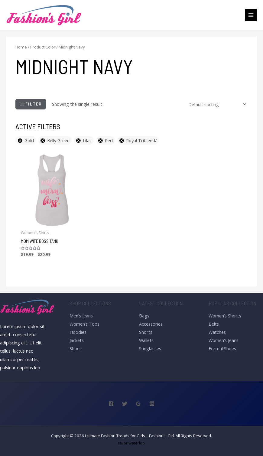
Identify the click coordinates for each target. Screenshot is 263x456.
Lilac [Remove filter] (87, 140)
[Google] (138, 403)
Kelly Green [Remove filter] (58, 140)
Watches (217, 332)
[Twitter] (124, 403)
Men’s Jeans (81, 316)
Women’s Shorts (225, 316)
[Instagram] (151, 403)
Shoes (76, 348)
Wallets (146, 340)
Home (21, 47)
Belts (214, 324)
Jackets (77, 340)
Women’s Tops (84, 324)
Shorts (145, 332)
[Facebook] (111, 403)
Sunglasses (150, 348)
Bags (144, 316)
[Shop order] (216, 104)
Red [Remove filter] (109, 140)
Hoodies (78, 332)
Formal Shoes (222, 348)
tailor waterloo (131, 443)
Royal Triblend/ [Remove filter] (141, 140)
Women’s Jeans (224, 340)
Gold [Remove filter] (29, 140)
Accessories (151, 324)
